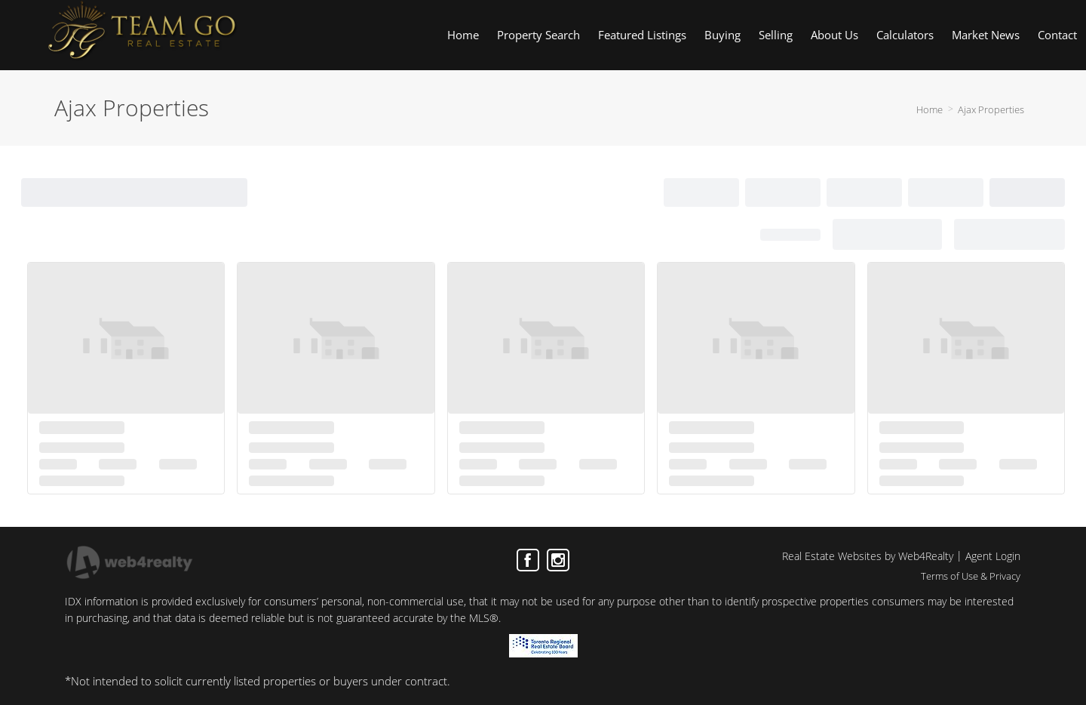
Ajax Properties (991, 109)
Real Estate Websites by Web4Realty (867, 556)
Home (929, 109)
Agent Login (992, 556)
